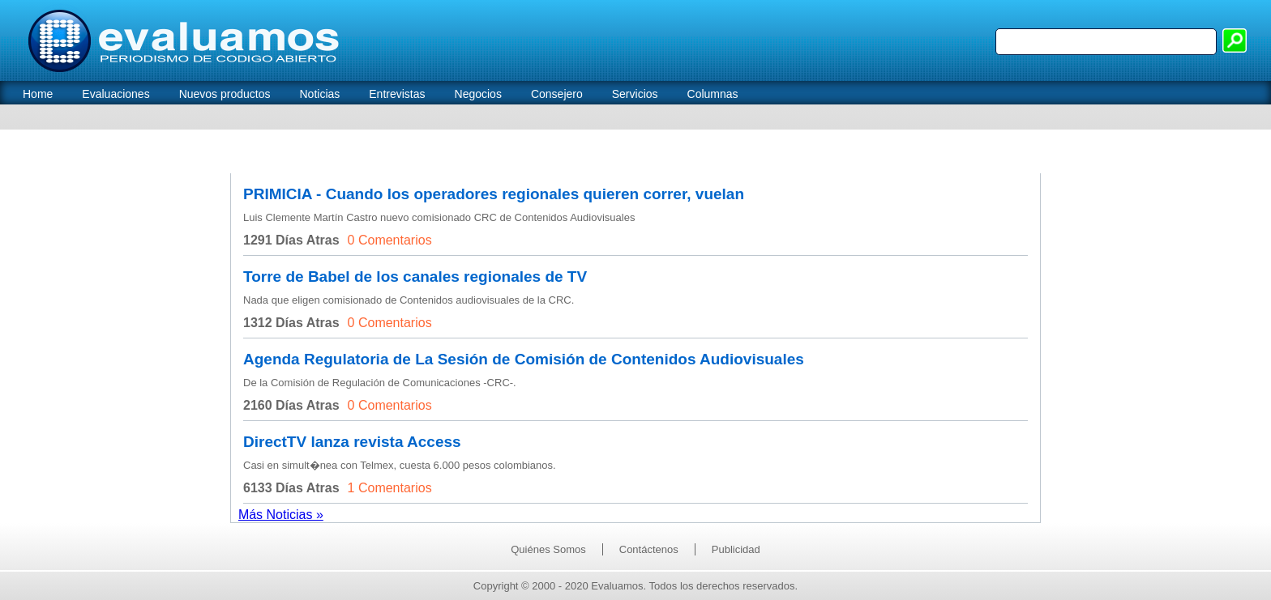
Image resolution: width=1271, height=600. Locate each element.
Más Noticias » (280, 514)
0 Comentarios (390, 240)
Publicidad (736, 549)
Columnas (712, 93)
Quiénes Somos (548, 549)
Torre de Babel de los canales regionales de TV (415, 276)
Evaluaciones (115, 93)
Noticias (319, 93)
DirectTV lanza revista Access (352, 441)
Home (38, 93)
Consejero (557, 93)
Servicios (635, 93)
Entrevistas (397, 93)
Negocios (478, 93)
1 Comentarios (390, 488)
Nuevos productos (225, 93)
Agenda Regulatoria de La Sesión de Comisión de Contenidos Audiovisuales (523, 359)
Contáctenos (648, 549)
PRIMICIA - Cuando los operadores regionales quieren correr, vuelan (493, 193)
